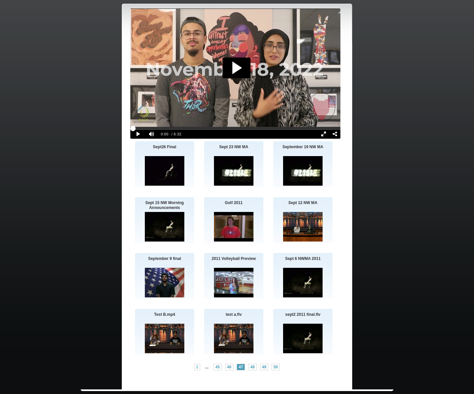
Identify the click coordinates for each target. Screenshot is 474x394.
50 (276, 367)
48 (252, 367)
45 (217, 367)
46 (229, 367)
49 (264, 367)
